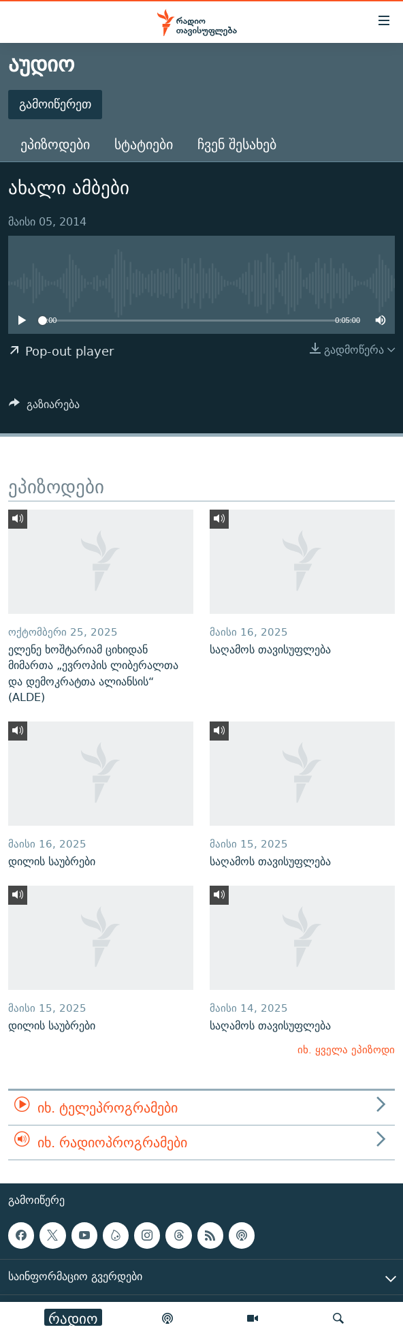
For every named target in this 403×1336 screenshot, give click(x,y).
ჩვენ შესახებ (236, 144)
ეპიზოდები (55, 144)
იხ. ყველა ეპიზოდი (346, 1049)
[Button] (44, 407)
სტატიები (143, 144)
